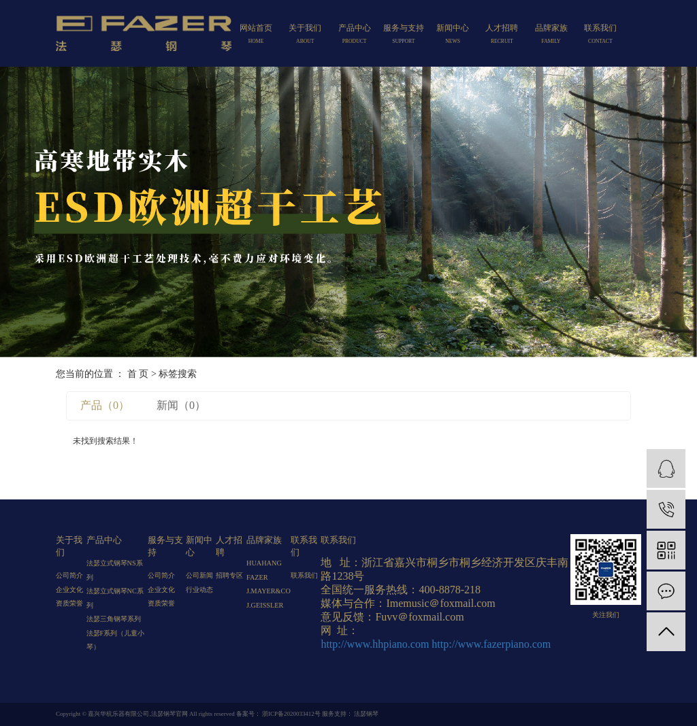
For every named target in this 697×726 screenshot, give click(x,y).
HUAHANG (264, 563)
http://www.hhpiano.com (375, 644)
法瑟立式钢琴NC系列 (115, 597)
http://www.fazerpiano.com (491, 644)
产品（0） (104, 405)
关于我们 (304, 35)
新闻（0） (181, 405)
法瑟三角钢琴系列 (113, 619)
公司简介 (69, 575)
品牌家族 (550, 35)
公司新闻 (199, 575)
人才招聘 (501, 35)
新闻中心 (452, 35)
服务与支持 (403, 35)
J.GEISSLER (264, 605)
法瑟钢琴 (365, 713)
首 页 (138, 374)
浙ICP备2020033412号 (291, 713)
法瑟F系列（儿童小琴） (115, 639)
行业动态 (199, 589)
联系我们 (600, 35)
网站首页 (255, 35)
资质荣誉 (69, 603)
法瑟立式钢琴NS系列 (114, 569)
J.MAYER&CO (268, 591)
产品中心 (353, 35)
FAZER (257, 577)
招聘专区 (229, 575)
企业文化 (69, 589)
